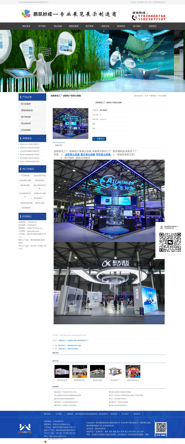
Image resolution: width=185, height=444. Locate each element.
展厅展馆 (89, 26)
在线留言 (153, 26)
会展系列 (69, 414)
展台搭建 (58, 26)
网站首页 (26, 26)
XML (150, 2)
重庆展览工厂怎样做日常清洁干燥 (65, 392)
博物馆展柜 (74, 26)
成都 (114, 432)
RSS (146, 2)
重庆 (106, 432)
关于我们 (42, 26)
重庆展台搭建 (25, 185)
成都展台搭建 (72, 340)
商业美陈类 (26, 123)
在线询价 (99, 139)
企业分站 (133, 2)
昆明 (122, 432)
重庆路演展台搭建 (26, 203)
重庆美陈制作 (26, 208)
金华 (142, 432)
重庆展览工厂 (115, 380)
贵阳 (110, 432)
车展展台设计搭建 (40, 193)
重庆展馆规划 (39, 180)
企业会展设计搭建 (25, 180)
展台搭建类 (26, 104)
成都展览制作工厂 (83, 340)
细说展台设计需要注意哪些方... (30, 144)
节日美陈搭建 (25, 175)
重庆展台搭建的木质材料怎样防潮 (120, 392)
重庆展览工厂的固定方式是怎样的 (65, 405)
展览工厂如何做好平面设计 (118, 399)
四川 (118, 432)
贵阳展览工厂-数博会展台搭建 (68, 349)
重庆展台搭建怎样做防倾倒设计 (64, 399)
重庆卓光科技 (100, 429)
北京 (138, 432)
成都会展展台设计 (133, 380)
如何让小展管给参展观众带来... (30, 161)
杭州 (134, 432)
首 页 (146, 96)
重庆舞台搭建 (39, 203)
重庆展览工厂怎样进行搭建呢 (118, 402)
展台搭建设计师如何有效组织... (30, 158)
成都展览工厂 (62, 340)
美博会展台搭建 (62, 380)
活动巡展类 (26, 130)
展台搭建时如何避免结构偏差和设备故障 (67, 395)
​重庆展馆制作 (38, 198)
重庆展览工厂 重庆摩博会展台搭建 (69, 345)
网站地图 (141, 2)
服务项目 (154, 96)
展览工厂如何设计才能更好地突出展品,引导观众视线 (126, 395)
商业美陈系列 (92, 414)
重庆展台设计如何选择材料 (118, 405)
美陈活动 (105, 26)
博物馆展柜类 (27, 110)
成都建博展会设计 (80, 380)
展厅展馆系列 (81, 414)
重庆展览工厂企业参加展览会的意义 (66, 402)
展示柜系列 (103, 414)
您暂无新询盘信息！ (159, 2)
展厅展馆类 (26, 117)
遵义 (126, 432)
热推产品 (89, 432)
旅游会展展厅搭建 (40, 175)
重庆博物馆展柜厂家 (94, 426)
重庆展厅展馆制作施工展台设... (30, 154)
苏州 (130, 432)
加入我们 (137, 26)
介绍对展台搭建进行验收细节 (29, 151)
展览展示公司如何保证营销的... (30, 148)
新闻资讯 (121, 26)
